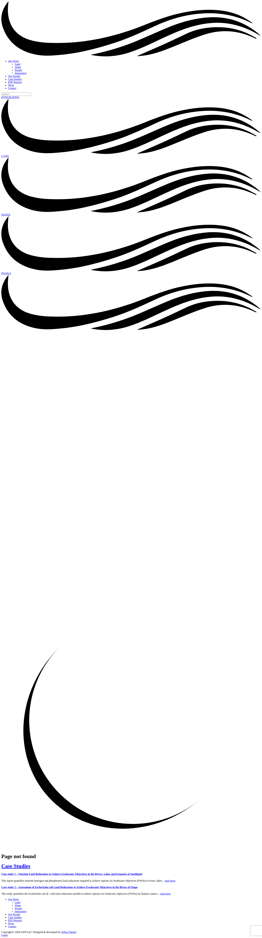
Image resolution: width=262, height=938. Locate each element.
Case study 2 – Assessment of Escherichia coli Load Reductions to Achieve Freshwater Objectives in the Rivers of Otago (69, 887)
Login (4, 935)
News (11, 85)
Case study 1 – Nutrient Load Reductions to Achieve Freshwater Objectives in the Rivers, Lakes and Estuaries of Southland (71, 874)
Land (17, 64)
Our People (14, 76)
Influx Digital (68, 932)
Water (18, 67)
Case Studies (15, 79)
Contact (12, 88)
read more (170, 880)
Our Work (13, 61)
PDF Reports (15, 82)
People (18, 70)
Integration (20, 73)
